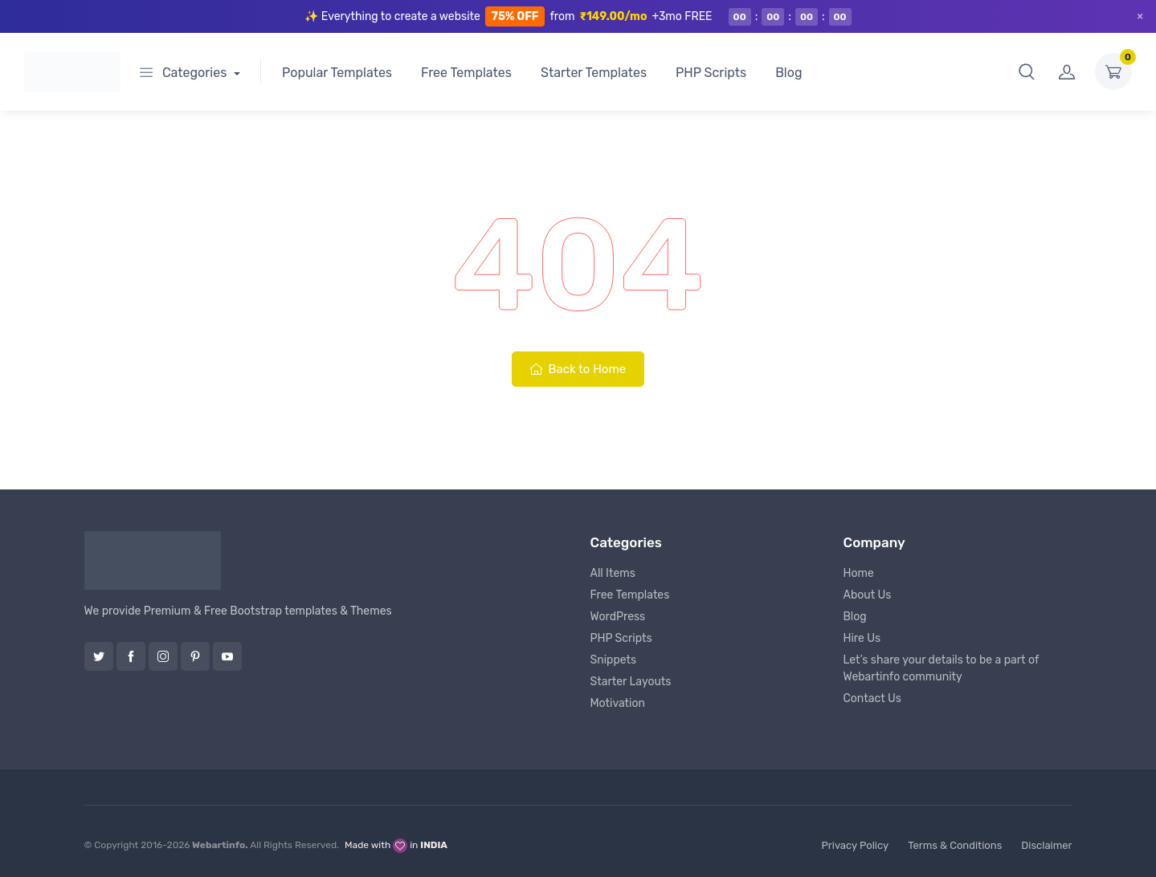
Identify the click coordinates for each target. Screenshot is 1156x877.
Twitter (98, 656)
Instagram (163, 656)
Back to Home (578, 369)
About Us (868, 595)
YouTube (227, 656)
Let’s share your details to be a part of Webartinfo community (942, 668)
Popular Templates (337, 72)
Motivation (617, 703)
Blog (788, 72)
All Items (612, 573)
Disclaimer (1046, 845)
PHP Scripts (711, 72)
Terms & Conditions (955, 845)
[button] (1026, 71)
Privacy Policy (854, 845)
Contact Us (872, 698)
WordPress (618, 616)
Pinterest (195, 656)
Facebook (131, 656)
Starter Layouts (631, 681)
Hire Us (862, 638)
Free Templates (466, 72)
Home (859, 573)
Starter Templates (594, 72)
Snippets (613, 660)
